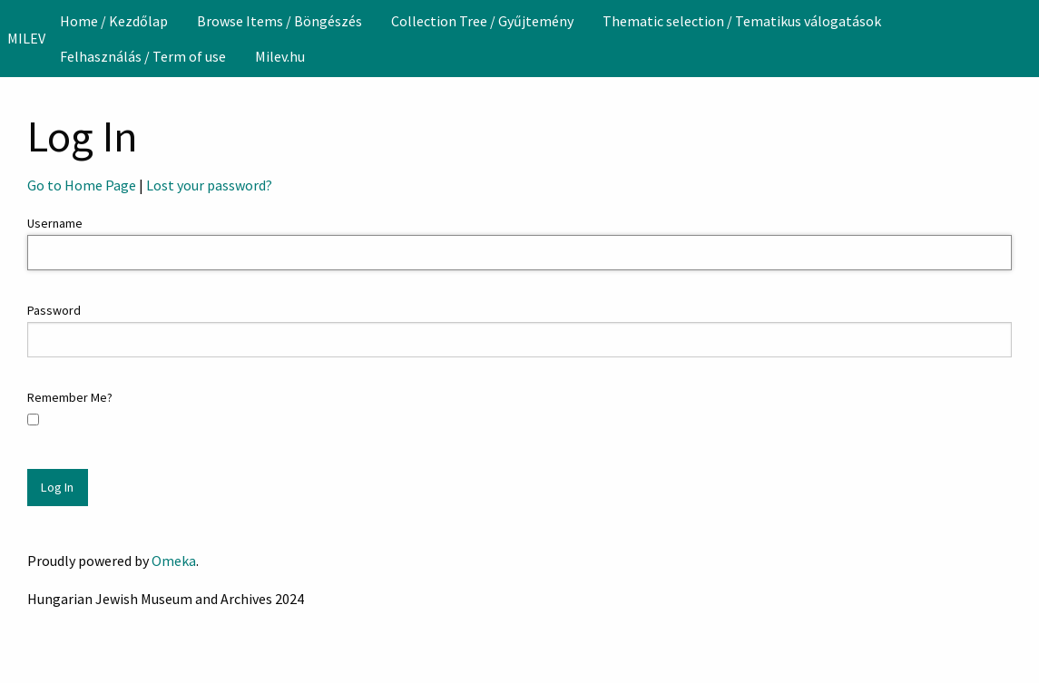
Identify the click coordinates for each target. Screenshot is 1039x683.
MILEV (26, 38)
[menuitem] (113, 21)
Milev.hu (280, 56)
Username (55, 223)
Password (54, 310)
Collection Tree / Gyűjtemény (482, 21)
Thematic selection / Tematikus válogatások (742, 21)
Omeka (174, 560)
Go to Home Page (81, 185)
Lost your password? (209, 185)
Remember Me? (70, 397)
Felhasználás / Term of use (143, 56)
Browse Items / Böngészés (279, 21)
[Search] (1023, 38)
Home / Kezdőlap (114, 21)
